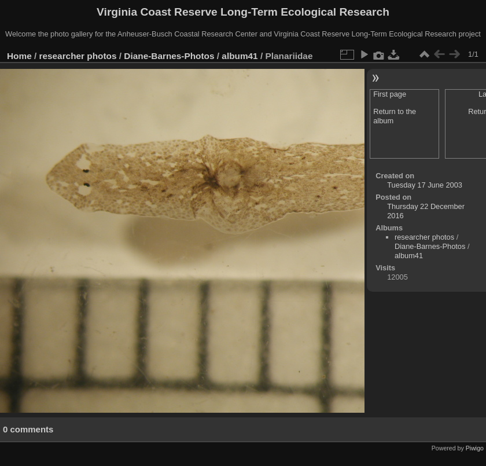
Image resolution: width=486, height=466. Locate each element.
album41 (239, 56)
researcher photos (78, 56)
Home (19, 56)
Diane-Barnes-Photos (169, 56)
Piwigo (475, 448)
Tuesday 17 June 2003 (424, 185)
